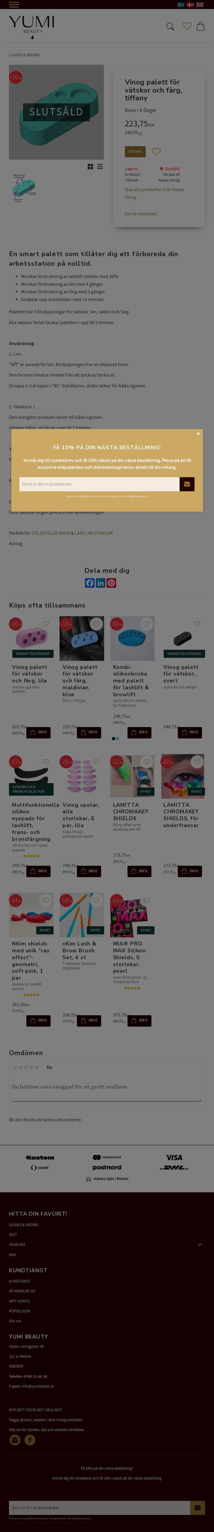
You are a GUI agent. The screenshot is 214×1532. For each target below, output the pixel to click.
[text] (159, 124)
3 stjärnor (25, 1067)
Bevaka (135, 151)
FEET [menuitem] (13, 1234)
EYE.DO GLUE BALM (50, 533)
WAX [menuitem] (12, 1255)
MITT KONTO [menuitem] (19, 1301)
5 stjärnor (36, 1067)
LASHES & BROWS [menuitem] (23, 1225)
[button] (170, 26)
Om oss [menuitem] (15, 1321)
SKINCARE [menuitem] (17, 1244)
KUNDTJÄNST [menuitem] (20, 1281)
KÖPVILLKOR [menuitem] (19, 1311)
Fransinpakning (68, 502)
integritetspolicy (81, 1518)
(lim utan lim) (129, 502)
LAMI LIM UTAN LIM (94, 533)
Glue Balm (105, 502)
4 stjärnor (31, 1067)
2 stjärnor (20, 1067)
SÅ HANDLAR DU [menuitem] (22, 1291)
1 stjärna (15, 1067)
